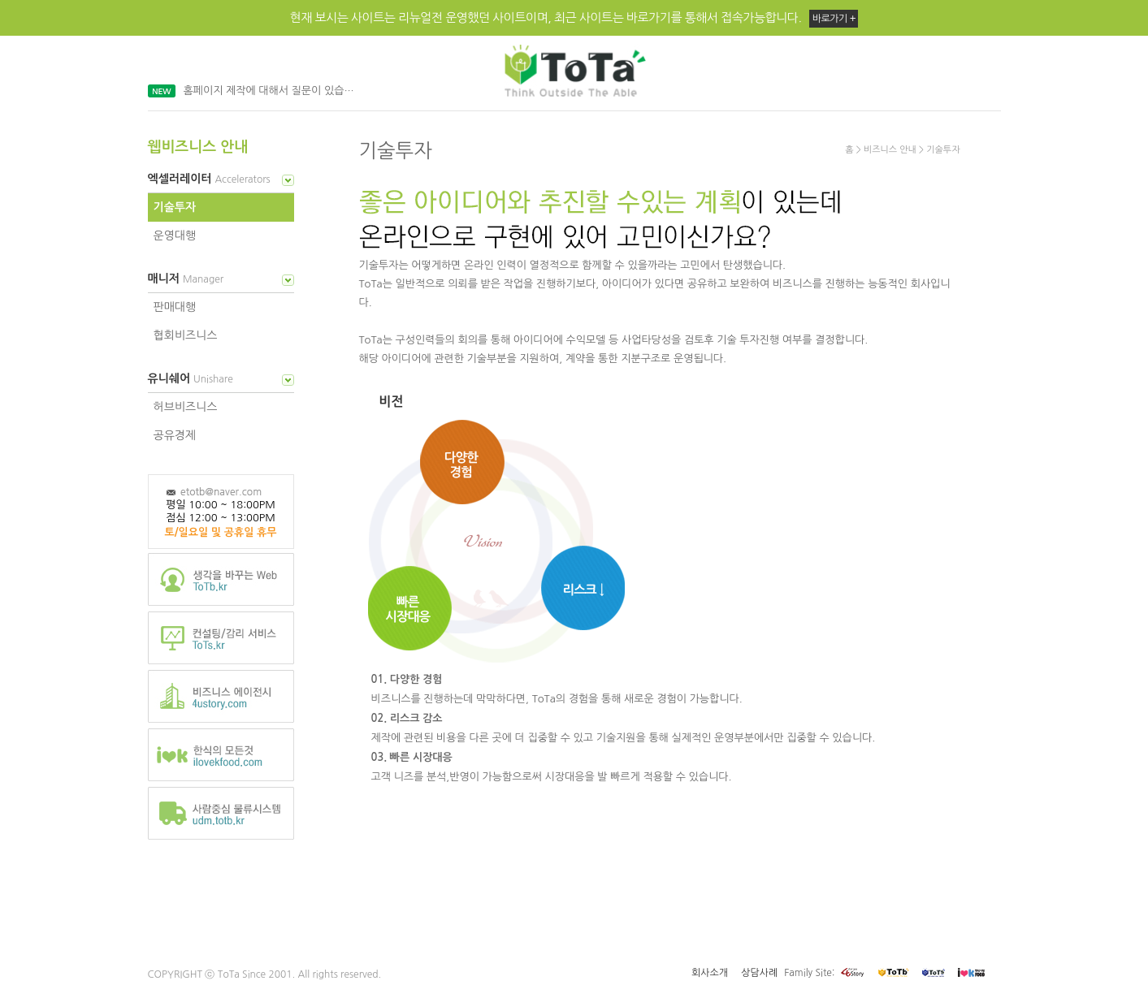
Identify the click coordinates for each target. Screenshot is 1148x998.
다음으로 (431, 857)
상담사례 (759, 973)
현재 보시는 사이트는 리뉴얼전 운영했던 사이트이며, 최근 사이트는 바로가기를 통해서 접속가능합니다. (574, 19)
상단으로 (381, 857)
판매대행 (175, 307)
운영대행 (175, 235)
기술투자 (175, 207)
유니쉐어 (192, 378)
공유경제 (175, 435)
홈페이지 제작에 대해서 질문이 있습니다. (273, 90)
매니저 (187, 278)
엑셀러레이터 (211, 178)
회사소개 (709, 973)
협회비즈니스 (186, 335)
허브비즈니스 (186, 407)
